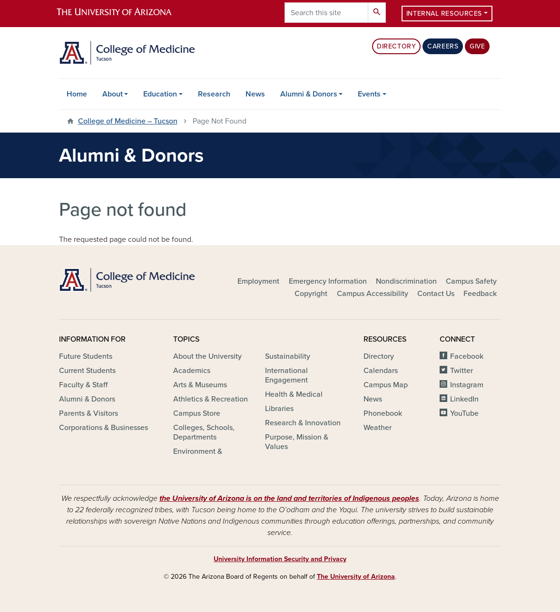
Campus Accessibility (372, 293)
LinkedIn (464, 399)
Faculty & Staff (83, 385)
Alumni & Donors (308, 94)
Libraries (279, 408)
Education (160, 94)
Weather (378, 427)
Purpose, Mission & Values (296, 441)
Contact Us (435, 293)
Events (369, 94)
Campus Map (386, 385)
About (112, 94)
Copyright (311, 293)
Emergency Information (328, 281)
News (255, 94)
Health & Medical (294, 394)
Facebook (466, 356)
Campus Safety (471, 281)
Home (77, 94)
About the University (207, 356)
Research (214, 94)
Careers (442, 46)
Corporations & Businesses (103, 427)
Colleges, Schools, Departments (204, 432)
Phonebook (383, 413)
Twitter (461, 370)
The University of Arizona (356, 577)
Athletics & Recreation (210, 399)
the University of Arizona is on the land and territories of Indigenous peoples (289, 498)
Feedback (480, 293)
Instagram (466, 385)
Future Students (85, 356)
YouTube (464, 413)
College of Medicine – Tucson (127, 121)
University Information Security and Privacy (280, 559)
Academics (191, 370)
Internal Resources (444, 14)
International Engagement (286, 375)
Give (477, 46)
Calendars (381, 370)
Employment (258, 281)
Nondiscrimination (406, 281)
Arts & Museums (200, 385)
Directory (396, 46)
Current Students (87, 370)
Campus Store (196, 413)
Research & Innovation (303, 423)
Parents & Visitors (88, 413)
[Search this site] (326, 12)
